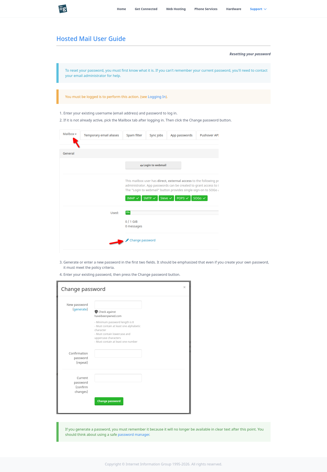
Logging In (157, 96)
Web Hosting (176, 9)
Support (256, 9)
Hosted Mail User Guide (91, 38)
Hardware (233, 9)
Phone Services (205, 9)
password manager (133, 434)
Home (121, 9)
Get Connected (146, 9)
